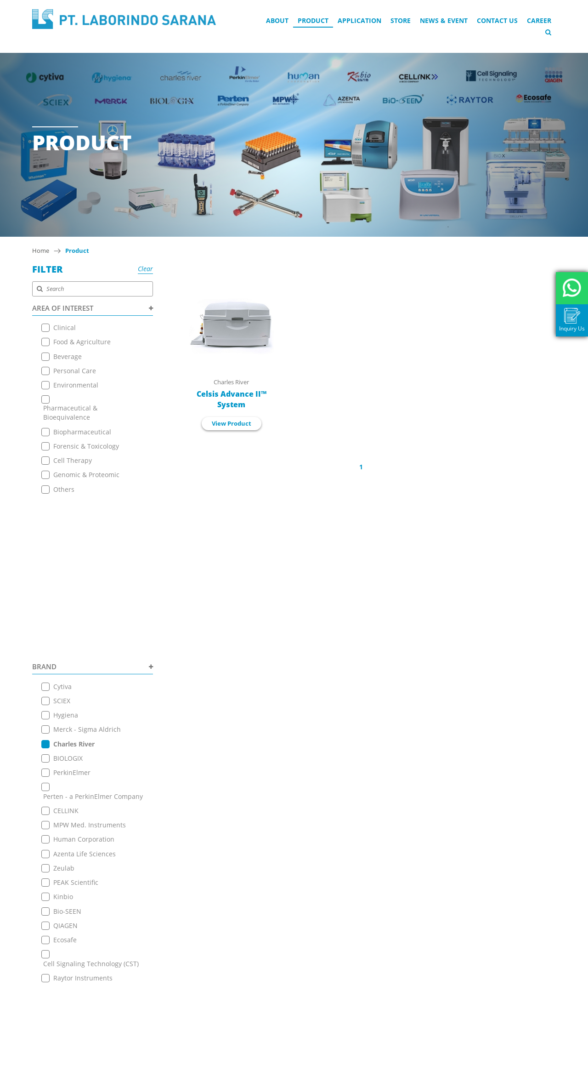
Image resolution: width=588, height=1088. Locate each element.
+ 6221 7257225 (277, 996)
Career (539, 20)
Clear (145, 268)
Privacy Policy (160, 1010)
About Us (154, 918)
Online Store (159, 952)
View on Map (270, 961)
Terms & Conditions (170, 998)
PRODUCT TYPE (92, 838)
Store (400, 20)
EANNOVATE (385, 1079)
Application (359, 20)
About (277, 20)
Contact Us (497, 20)
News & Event (444, 20)
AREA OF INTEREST (92, 308)
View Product (231, 423)
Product (313, 20)
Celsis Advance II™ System (231, 399)
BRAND (92, 508)
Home (40, 250)
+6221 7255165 (276, 976)
